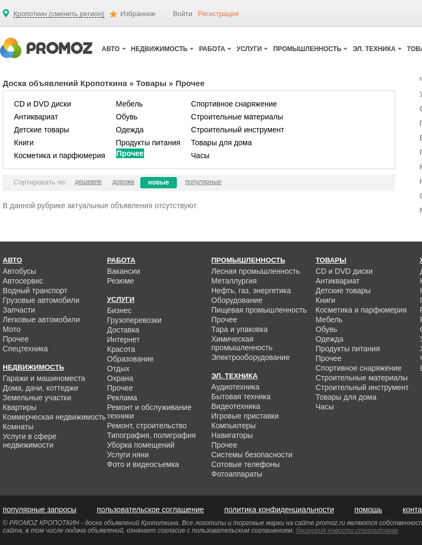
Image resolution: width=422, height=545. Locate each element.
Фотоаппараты (236, 474)
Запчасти (19, 310)
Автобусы (19, 271)
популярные (203, 182)
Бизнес (119, 310)
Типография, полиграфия (151, 435)
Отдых (118, 368)
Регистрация (218, 13)
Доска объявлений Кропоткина (65, 83)
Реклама (122, 397)
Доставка (123, 329)
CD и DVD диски (42, 104)
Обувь (127, 116)
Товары (151, 83)
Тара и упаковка (239, 329)
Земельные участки (37, 397)
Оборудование (236, 300)
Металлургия (234, 281)
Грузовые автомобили (41, 300)
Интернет (123, 339)
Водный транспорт (35, 290)
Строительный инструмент (237, 129)
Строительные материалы (237, 116)
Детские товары (41, 129)
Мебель (129, 104)
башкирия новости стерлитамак (347, 530)
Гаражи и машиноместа (44, 378)
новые (158, 182)
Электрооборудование (250, 357)
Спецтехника (25, 348)
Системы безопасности (251, 454)
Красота (121, 349)
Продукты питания (148, 142)
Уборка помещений (141, 445)
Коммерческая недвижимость (54, 417)
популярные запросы (39, 509)
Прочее (130, 153)
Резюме (120, 281)
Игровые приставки (245, 416)
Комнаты (18, 426)
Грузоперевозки (134, 320)
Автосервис (23, 281)
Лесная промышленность (255, 271)
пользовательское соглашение (150, 509)
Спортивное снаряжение (234, 104)
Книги (24, 142)
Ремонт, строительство (147, 425)
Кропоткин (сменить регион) (58, 14)
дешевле (88, 182)
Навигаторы (232, 435)
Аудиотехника (235, 387)
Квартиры (20, 407)
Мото (11, 329)
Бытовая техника (240, 396)
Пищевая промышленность (259, 310)
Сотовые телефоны (245, 464)
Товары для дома (221, 142)
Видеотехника (235, 406)
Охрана (120, 378)
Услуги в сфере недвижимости (29, 440)
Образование (130, 359)
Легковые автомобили (41, 319)
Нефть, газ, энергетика (251, 290)
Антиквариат (36, 116)
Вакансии (123, 271)
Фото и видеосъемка (143, 464)
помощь (368, 509)
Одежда (130, 129)
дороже (123, 182)
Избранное (138, 13)
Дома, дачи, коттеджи (40, 388)
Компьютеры (233, 425)
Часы (200, 155)
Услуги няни (128, 454)
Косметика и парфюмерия (59, 155)
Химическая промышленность (242, 343)
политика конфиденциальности (279, 509)
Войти (182, 14)
